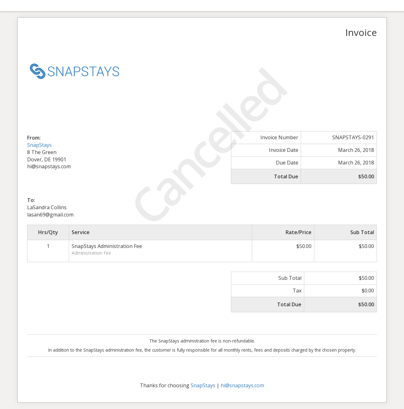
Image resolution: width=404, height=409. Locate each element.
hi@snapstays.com (242, 385)
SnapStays (39, 144)
